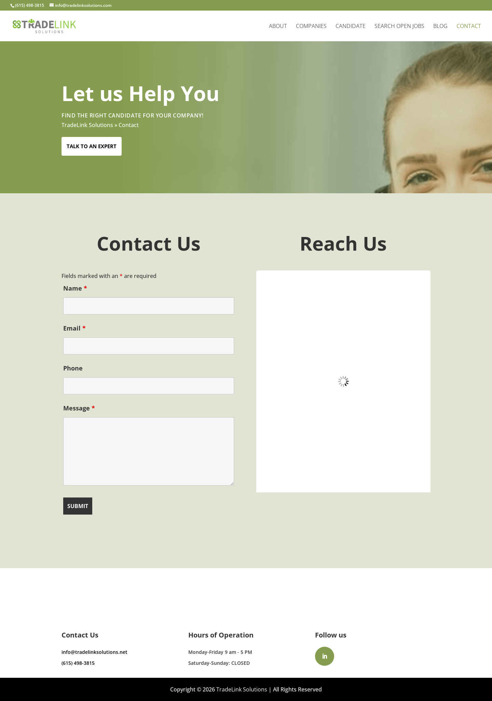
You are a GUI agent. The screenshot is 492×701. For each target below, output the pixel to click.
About (278, 27)
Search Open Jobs (399, 27)
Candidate (351, 27)
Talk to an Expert (92, 146)
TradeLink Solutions (87, 125)
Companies (311, 27)
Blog (440, 27)
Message (79, 408)
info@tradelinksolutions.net (94, 652)
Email (74, 328)
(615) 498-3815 (78, 663)
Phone (73, 368)
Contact (468, 27)
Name (75, 288)
